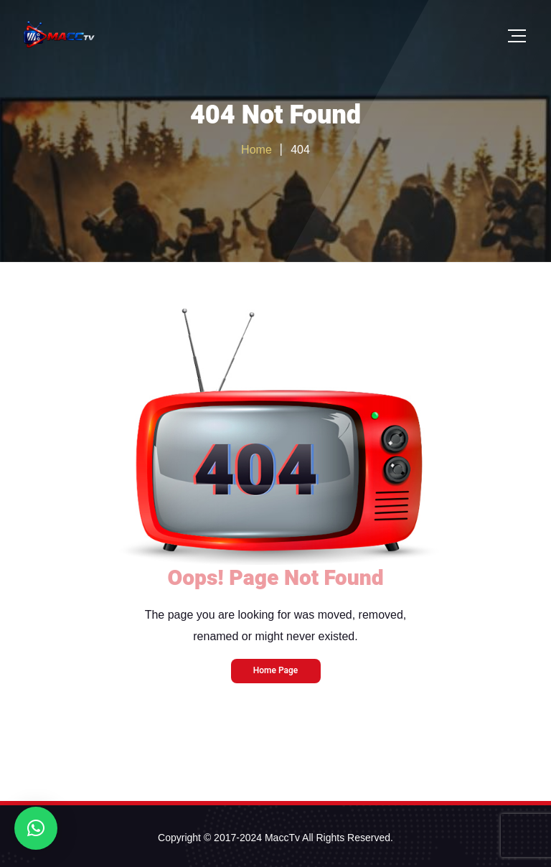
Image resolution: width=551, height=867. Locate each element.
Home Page (275, 670)
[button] (35, 828)
